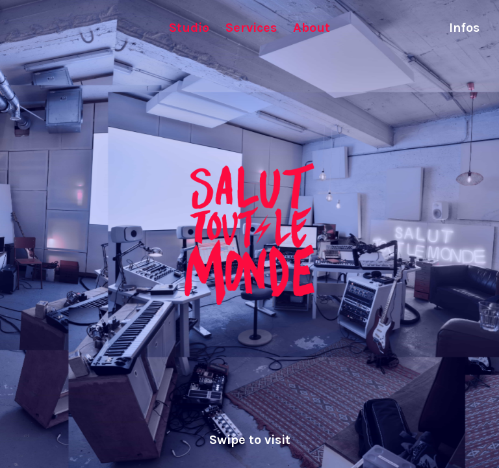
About (311, 27)
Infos (464, 27)
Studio (189, 27)
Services (251, 27)
